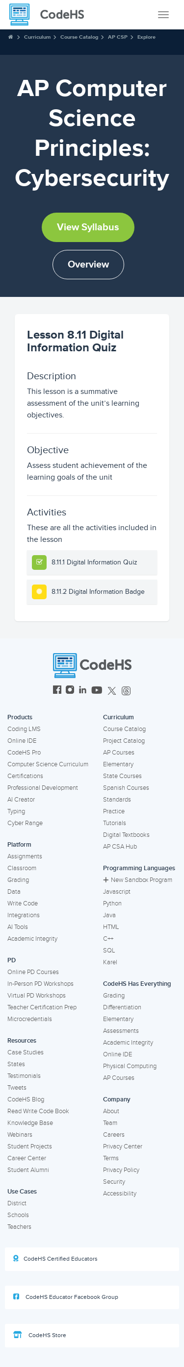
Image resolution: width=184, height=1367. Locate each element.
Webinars (19, 1135)
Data (14, 892)
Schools (18, 1215)
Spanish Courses (126, 788)
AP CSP (118, 37)
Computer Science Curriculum (47, 764)
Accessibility (119, 1193)
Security (114, 1182)
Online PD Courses (33, 972)
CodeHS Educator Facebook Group (65, 1297)
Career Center (26, 1158)
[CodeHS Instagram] (70, 691)
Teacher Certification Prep (42, 1007)
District (16, 1203)
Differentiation (122, 1007)
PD (11, 960)
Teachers (19, 1227)
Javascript (117, 892)
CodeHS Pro (24, 753)
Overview (88, 264)
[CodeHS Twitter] (112, 691)
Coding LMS (24, 729)
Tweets (16, 1088)
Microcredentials (29, 1019)
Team (110, 1123)
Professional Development (42, 788)
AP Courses (118, 753)
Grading (18, 880)
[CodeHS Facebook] (57, 691)
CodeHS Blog (25, 1099)
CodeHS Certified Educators (55, 1259)
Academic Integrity (32, 939)
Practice (114, 811)
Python (112, 903)
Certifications (25, 776)
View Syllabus (88, 227)
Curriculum (37, 37)
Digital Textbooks (126, 835)
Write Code (22, 903)
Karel (110, 962)
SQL (109, 950)
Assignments (24, 856)
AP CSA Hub (120, 847)
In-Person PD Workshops (40, 984)
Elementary (118, 764)
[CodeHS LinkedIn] (83, 691)
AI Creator (21, 800)
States (16, 1064)
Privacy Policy (121, 1170)
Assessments (121, 1031)
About (111, 1111)
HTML (111, 927)
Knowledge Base (30, 1123)
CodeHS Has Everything (137, 983)
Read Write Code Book (38, 1111)
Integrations (23, 915)
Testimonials (24, 1076)
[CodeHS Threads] (126, 691)
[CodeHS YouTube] (97, 691)
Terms (111, 1158)
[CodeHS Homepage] (50, 14)
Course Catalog (79, 37)
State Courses (122, 776)
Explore (146, 37)
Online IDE (21, 741)
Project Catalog (124, 741)
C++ (108, 939)
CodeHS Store (39, 1335)
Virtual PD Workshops (36, 996)
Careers (114, 1135)
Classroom (21, 868)
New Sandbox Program (137, 880)
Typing (16, 811)
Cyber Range (25, 823)
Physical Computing (130, 1066)
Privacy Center (122, 1146)
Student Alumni (28, 1170)
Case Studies (25, 1052)
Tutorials (114, 823)
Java (109, 915)
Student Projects (29, 1146)
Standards (117, 800)
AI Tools (17, 927)
